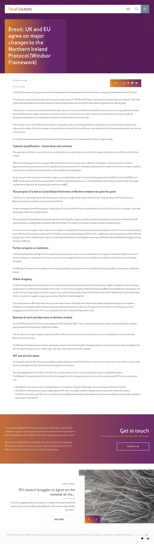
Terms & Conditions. (71, 535)
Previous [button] (89, 519)
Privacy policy (46, 535)
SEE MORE (59, 520)
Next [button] (96, 519)
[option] (77, 496)
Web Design (137, 535)
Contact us (133, 447)
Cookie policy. (57, 535)
